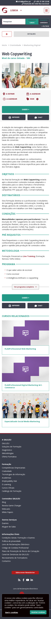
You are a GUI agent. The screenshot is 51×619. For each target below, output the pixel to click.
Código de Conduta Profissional (15, 548)
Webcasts (6, 509)
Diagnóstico (7, 450)
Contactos (6, 561)
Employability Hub (9, 481)
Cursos (32, 21)
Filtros (45, 26)
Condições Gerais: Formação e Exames (18, 537)
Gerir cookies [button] (11, 612)
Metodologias (8, 453)
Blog (4, 502)
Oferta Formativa (9, 456)
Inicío (4, 45)
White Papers (7, 512)
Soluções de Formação (11, 446)
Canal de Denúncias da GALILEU (15, 554)
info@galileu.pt (23, 1)
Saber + (25, 109)
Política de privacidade (11, 541)
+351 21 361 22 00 (41, 1)
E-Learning (6, 484)
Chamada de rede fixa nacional (35, 4)
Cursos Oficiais (8, 488)
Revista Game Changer (11, 505)
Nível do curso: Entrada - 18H (16, 58)
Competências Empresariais (13, 467)
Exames (5, 523)
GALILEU (5, 443)
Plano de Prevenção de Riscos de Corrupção (20, 551)
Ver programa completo (24, 287)
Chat (38, 117)
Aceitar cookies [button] (38, 612)
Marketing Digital (32, 45)
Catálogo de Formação (11, 491)
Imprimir (14, 117)
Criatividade (15, 45)
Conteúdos (43, 21)
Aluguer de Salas (9, 526)
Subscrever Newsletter (25, 572)
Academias (6, 478)
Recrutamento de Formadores (14, 558)
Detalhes (31, 34)
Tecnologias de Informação (13, 474)
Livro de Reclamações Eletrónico (15, 544)
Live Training (29, 256)
